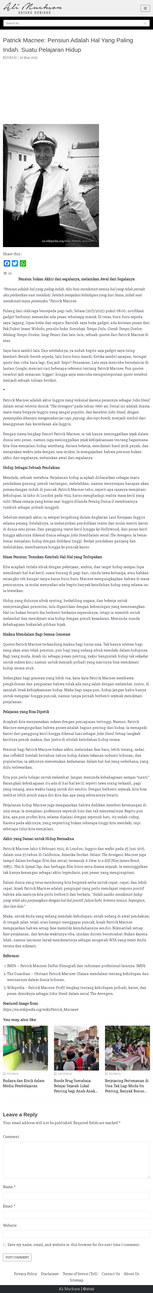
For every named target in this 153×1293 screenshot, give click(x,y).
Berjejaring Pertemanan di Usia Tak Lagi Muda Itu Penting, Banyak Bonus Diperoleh (127, 1086)
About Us (131, 1273)
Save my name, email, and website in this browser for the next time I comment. (74, 1244)
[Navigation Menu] (145, 8)
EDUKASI (10, 58)
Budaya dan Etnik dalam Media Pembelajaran (23, 1083)
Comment (11, 1136)
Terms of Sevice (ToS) (80, 1273)
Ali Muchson (69, 1288)
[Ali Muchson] (32, 8)
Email (9, 1206)
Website (10, 1225)
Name (9, 1186)
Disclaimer (50, 1273)
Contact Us (111, 1273)
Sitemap (76, 1280)
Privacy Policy (25, 1273)
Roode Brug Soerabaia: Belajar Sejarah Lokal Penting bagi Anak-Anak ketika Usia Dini (74, 1086)
